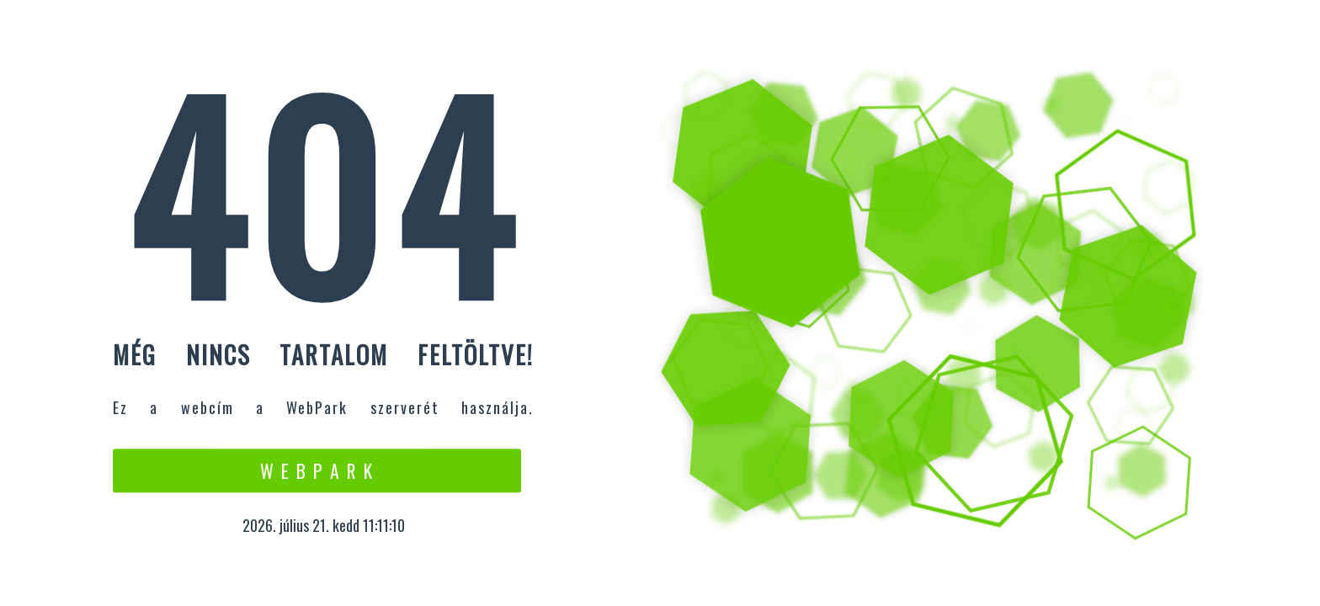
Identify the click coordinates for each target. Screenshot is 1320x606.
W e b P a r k (317, 470)
